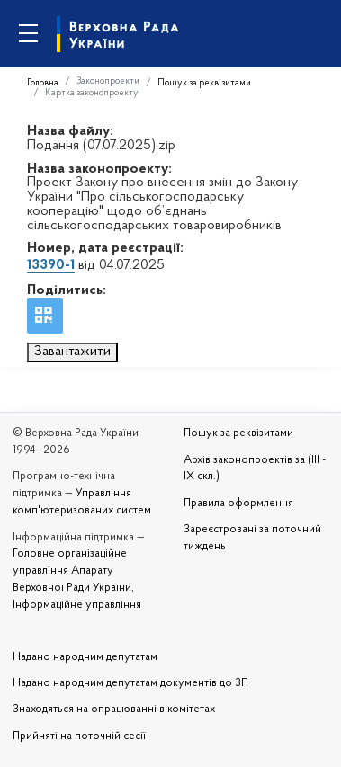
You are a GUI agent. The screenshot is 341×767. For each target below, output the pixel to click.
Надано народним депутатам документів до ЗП (130, 683)
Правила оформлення (238, 503)
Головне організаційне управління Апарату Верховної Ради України (72, 570)
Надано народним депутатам (85, 657)
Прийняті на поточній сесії (79, 736)
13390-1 (51, 265)
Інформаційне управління (77, 605)
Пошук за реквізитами (204, 83)
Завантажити (72, 351)
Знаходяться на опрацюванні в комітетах (114, 709)
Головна (42, 83)
